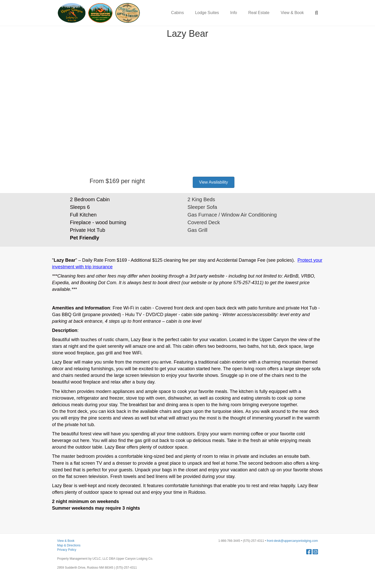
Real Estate (258, 12)
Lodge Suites (207, 12)
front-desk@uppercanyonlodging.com (292, 541)
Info (233, 12)
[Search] (313, 13)
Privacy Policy (66, 550)
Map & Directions (69, 545)
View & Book (292, 12)
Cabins (177, 12)
